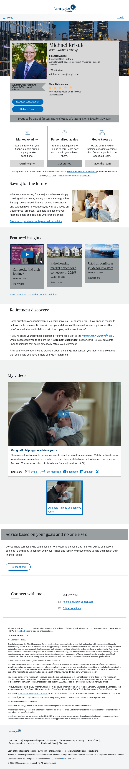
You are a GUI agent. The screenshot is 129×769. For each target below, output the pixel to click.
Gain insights (27, 163)
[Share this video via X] (97, 471)
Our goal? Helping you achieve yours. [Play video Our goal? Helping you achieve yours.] (64, 509)
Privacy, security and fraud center (23, 743)
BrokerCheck (20, 631)
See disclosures (55, 94)
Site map (63, 743)
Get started (64, 163)
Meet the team (102, 163)
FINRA (65, 759)
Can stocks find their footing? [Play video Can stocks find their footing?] (26, 271)
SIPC (74, 759)
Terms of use (92, 740)
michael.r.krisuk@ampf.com (63, 74)
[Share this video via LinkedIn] (86, 472)
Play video (18, 283)
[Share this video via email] (30, 472)
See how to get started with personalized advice (36, 221)
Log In (120, 17)
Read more (56, 282)
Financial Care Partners (61, 59)
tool (97, 335)
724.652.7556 (56, 70)
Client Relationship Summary (66, 175)
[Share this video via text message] (50, 472)
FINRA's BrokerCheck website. (81, 171)
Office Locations (72, 608)
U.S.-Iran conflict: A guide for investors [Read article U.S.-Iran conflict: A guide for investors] (100, 266)
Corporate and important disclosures (40, 740)
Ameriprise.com (15, 740)
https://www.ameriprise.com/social (33, 693)
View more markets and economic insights (33, 294)
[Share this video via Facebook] (70, 472)
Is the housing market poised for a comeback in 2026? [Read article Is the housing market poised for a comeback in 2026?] (63, 268)
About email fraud (48, 743)
